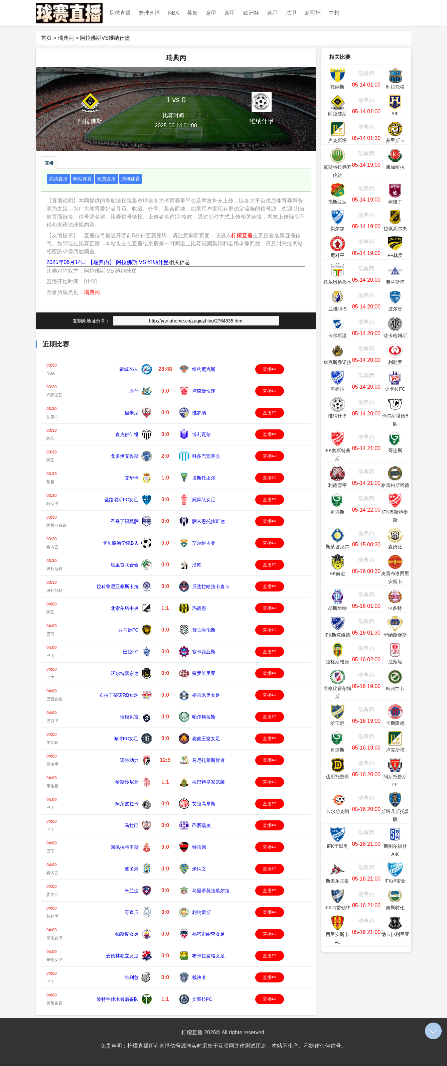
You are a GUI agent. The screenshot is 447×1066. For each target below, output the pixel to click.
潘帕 (196, 564)
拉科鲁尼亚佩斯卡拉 (118, 586)
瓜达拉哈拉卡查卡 (211, 586)
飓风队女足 (203, 499)
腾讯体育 (130, 178)
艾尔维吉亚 (203, 543)
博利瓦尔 (201, 434)
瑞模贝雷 (129, 716)
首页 (46, 38)
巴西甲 (52, 720)
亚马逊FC (128, 630)
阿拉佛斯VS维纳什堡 (105, 38)
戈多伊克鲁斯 (125, 456)
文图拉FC (202, 999)
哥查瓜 (132, 912)
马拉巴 (132, 825)
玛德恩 (199, 608)
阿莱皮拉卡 (127, 803)
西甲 (230, 13)
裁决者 (199, 977)
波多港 (132, 869)
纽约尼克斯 (203, 369)
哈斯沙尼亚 (127, 782)
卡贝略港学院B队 (120, 543)
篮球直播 (149, 13)
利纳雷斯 (201, 912)
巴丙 (50, 634)
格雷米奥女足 (206, 695)
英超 (192, 13)
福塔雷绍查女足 (208, 934)
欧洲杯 (251, 13)
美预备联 (54, 1003)
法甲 (291, 13)
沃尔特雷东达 (125, 673)
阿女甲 (52, 503)
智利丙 (52, 916)
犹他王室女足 (206, 738)
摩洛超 (52, 786)
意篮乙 (52, 416)
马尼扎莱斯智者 (208, 760)
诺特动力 (129, 760)
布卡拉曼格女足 (208, 955)
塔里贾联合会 (125, 564)
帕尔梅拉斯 (203, 716)
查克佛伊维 (127, 434)
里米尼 (132, 412)
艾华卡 (132, 478)
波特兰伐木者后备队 (118, 999)
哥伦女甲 (54, 938)
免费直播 (106, 178)
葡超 (50, 482)
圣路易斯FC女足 (121, 499)
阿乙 (50, 438)
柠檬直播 (242, 235)
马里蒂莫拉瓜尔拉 (211, 890)
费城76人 (129, 369)
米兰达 (132, 890)
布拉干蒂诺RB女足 (118, 695)
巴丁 (50, 807)
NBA (173, 13)
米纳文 (199, 869)
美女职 (52, 742)
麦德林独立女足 (122, 955)
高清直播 (58, 178)
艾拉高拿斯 (203, 803)
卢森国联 (54, 395)
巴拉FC (131, 651)
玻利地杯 (54, 568)
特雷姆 (199, 847)
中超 (334, 13)
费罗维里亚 (203, 673)
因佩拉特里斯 (125, 847)
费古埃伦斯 (203, 630)
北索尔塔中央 (125, 608)
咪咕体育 (82, 178)
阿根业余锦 (56, 525)
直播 (49, 163)
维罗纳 (199, 412)
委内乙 (52, 547)
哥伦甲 (52, 764)
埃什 (134, 391)
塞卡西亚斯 (203, 651)
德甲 (272, 13)
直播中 (270, 369)
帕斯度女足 (127, 934)
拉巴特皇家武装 (208, 782)
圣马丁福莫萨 (125, 521)
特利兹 (132, 977)
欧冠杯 (313, 13)
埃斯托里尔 (203, 478)
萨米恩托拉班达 (208, 521)
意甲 (211, 13)
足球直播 (120, 13)
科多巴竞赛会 (206, 456)
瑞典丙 (66, 38)
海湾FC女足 (126, 738)
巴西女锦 (54, 699)
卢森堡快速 (203, 391)
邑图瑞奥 (201, 825)
